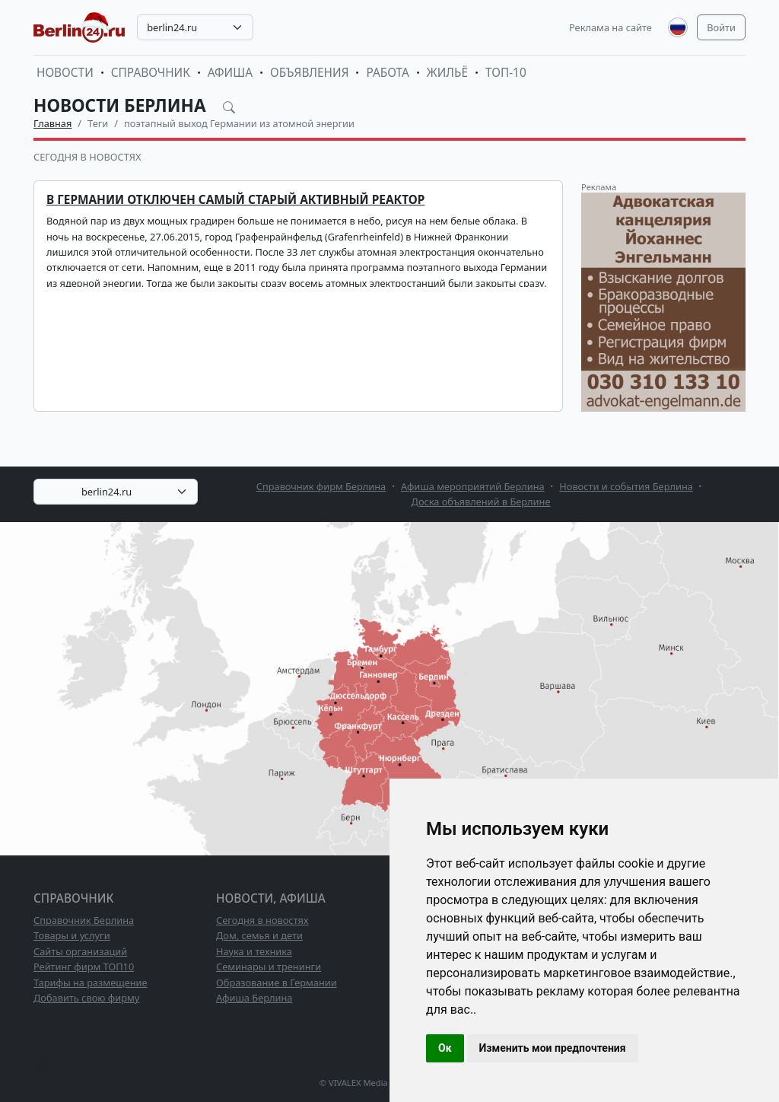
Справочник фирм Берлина (321, 486)
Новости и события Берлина (626, 486)
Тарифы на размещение (90, 982)
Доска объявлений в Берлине (481, 501)
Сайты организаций (80, 951)
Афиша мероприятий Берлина (473, 486)
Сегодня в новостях (87, 157)
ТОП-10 (505, 73)
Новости (65, 73)
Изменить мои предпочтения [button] (552, 1048)
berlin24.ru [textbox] (172, 27)
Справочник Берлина (83, 920)
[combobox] (195, 27)
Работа (387, 73)
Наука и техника (254, 951)
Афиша (230, 73)
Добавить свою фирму (86, 998)
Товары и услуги (71, 935)
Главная (52, 123)
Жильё (447, 73)
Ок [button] (445, 1048)
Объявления (309, 73)
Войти (721, 27)
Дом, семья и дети (259, 935)
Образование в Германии (276, 982)
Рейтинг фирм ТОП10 (83, 966)
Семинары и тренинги (268, 966)
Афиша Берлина (254, 998)
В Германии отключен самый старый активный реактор (235, 200)
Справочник (150, 73)
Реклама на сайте (610, 27)
